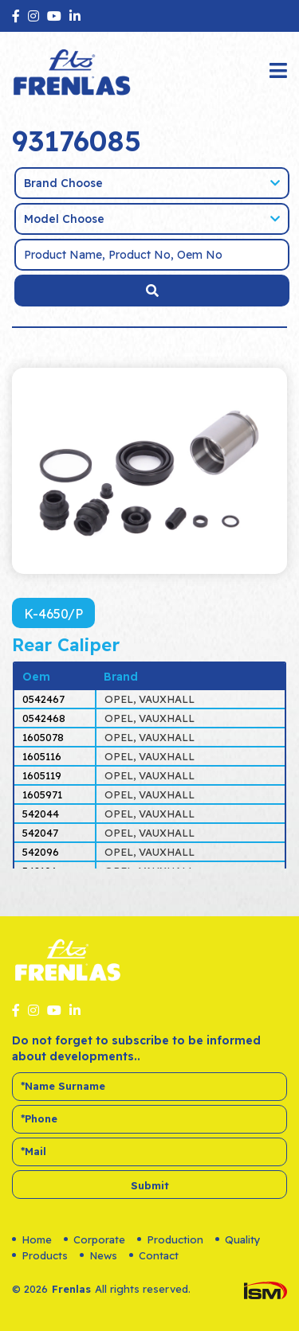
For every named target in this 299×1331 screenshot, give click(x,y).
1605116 (41, 756)
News (98, 1255)
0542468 (43, 718)
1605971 (42, 794)
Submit (150, 1185)
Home (32, 1239)
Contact (154, 1255)
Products (40, 1255)
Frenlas (71, 1288)
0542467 (43, 699)
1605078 (43, 737)
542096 (40, 851)
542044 (40, 813)
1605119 (41, 775)
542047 (40, 832)
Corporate (94, 1239)
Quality (238, 1239)
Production (170, 1239)
